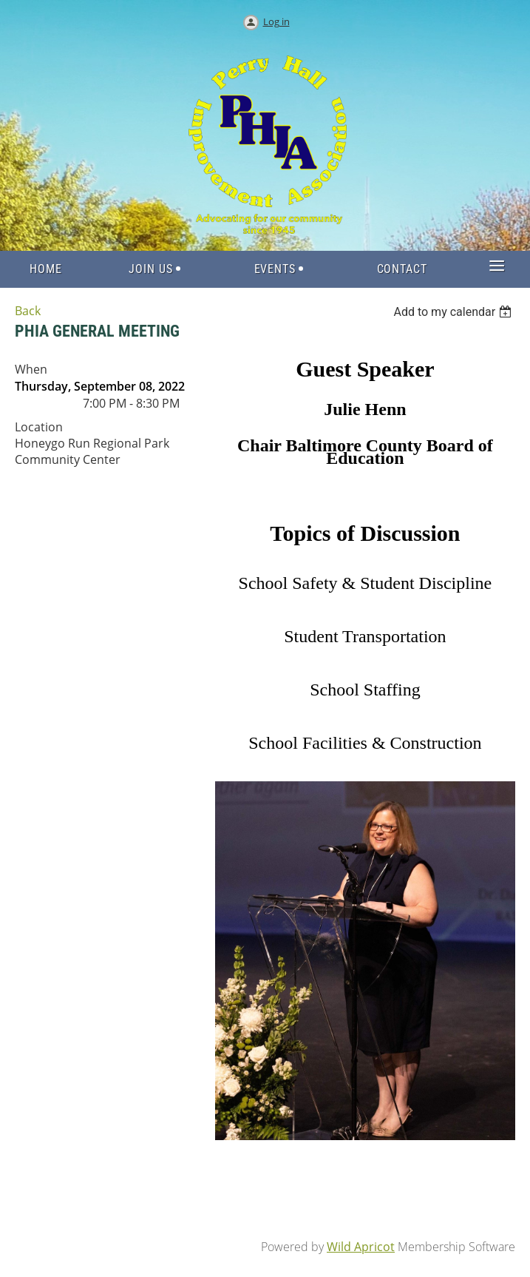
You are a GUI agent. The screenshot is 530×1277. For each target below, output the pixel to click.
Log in (276, 21)
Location (39, 427)
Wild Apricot (361, 1247)
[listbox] (454, 312)
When (31, 369)
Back (28, 311)
